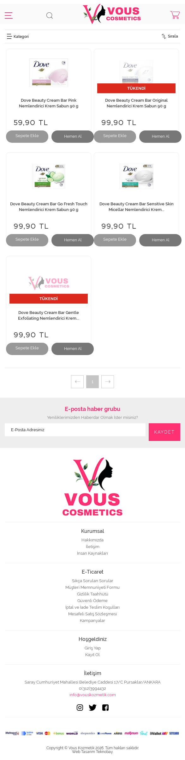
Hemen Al (72, 136)
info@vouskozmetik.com (92, 694)
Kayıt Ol (92, 654)
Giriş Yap (93, 648)
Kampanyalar (92, 620)
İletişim (92, 546)
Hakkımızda (92, 540)
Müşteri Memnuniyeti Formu (92, 587)
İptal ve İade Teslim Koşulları (92, 607)
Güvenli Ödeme (92, 600)
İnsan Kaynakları (92, 553)
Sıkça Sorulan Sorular (92, 580)
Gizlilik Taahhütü (92, 594)
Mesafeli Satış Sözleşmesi (92, 614)
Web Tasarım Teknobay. (92, 752)
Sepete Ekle (27, 135)
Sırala (173, 36)
